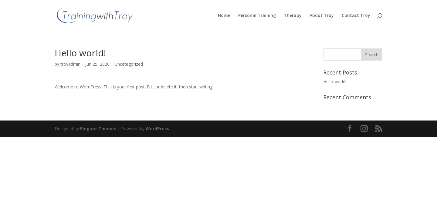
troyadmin (70, 64)
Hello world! (334, 81)
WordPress (157, 128)
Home (224, 15)
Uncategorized (128, 64)
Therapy (293, 15)
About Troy (322, 15)
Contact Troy (356, 15)
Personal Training (257, 15)
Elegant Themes (98, 128)
